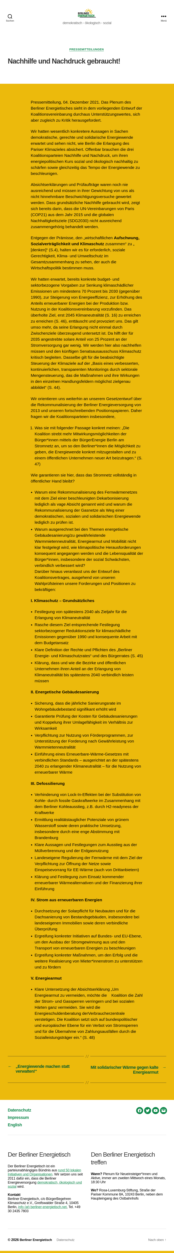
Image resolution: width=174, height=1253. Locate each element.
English (16, 1126)
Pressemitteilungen (87, 51)
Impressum (19, 1119)
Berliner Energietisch (37, 1242)
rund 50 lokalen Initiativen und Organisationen (44, 1174)
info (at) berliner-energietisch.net (42, 1209)
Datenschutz (21, 1112)
